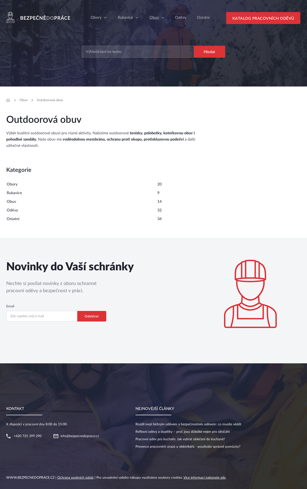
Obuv (154, 17)
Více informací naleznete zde (204, 477)
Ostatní (13, 219)
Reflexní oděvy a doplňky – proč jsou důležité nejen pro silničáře (183, 431)
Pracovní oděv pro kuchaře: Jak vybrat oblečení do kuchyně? (180, 439)
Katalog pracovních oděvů (263, 18)
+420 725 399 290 (27, 436)
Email (10, 306)
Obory (96, 17)
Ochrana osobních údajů (75, 477)
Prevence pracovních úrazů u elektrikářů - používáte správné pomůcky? (188, 446)
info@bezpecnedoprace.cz (79, 436)
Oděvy (12, 210)
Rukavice (125, 17)
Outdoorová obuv (50, 100)
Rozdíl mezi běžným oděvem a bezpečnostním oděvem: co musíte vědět (188, 424)
